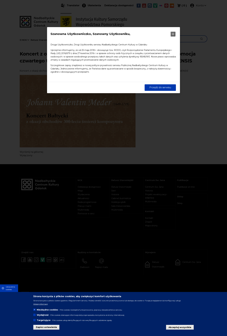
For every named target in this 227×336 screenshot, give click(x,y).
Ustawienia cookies (10, 288)
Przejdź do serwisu (160, 87)
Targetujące (44, 320)
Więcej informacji (40, 304)
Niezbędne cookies (47, 309)
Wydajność (43, 315)
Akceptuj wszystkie (180, 327)
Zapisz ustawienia (46, 327)
